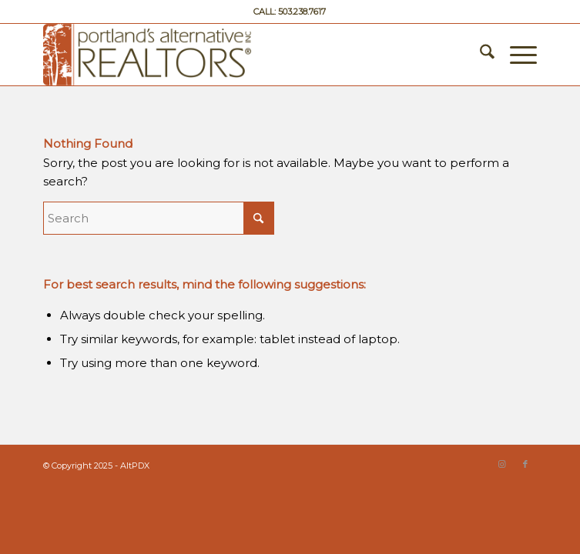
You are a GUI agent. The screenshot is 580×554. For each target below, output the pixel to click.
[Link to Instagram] (502, 464)
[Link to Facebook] (525, 464)
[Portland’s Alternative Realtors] (240, 54)
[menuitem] (479, 54)
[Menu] (516, 54)
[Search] (479, 54)
